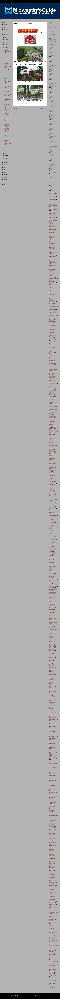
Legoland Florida (52, 546)
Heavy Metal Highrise (53, 452)
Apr (5, 153)
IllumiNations (51, 479)
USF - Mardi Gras (52, 915)
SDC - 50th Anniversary (51, 679)
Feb (5, 157)
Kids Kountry (51, 521)
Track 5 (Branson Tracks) (6, 117)
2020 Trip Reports (52, 88)
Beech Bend (51, 226)
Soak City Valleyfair (53, 842)
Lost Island (51, 549)
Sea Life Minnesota (53, 731)
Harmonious (51, 449)
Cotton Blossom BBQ (53, 322)
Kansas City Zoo (52, 503)
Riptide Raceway (52, 643)
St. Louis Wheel (52, 868)
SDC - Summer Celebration (52, 715)
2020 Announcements (53, 156)
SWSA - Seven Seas (53, 885)
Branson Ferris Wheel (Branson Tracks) (7, 121)
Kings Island (51, 524)
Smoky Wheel (51, 838)
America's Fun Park (53, 209)
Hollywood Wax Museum (52, 459)
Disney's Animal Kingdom (52, 351)
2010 (5, 172)
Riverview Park (52, 651)
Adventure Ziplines (52, 198)
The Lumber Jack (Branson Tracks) (6, 135)
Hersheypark (51, 455)
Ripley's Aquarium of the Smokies (53, 640)
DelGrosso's (51, 341)
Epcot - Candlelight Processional (52, 389)
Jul (5, 46)
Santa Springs (52, 672)
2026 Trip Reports (52, 189)
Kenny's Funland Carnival (7, 95)
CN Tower (51, 304)
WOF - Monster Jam (53, 956)
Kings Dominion (52, 522)
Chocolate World (52, 298)
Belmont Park (51, 227)
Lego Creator (51, 541)
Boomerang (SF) (52, 243)
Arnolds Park (51, 219)
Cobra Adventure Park (53, 315)
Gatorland (51, 424)
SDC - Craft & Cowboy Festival (52, 689)
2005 (5, 181)
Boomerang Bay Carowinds (52, 248)
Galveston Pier (52, 421)
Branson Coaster (52, 256)
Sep (5, 42)
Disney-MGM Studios (53, 347)
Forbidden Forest (52, 406)
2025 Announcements (53, 184)
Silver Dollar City (52, 34)
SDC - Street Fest (52, 712)
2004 (5, 182)
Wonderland (51, 973)
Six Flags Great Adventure (52, 798)
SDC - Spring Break (53, 704)
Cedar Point (51, 294)
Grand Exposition (52, 442)
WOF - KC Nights (52, 953)
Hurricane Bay (52, 463)
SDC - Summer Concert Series (52, 717)
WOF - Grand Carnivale (51, 943)
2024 (5, 26)
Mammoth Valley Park (53, 564)
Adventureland (20, 103)
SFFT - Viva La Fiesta (53, 750)
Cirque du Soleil (52, 301)
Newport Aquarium (52, 589)
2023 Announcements (53, 172)
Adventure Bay (52, 193)
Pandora (50, 612)
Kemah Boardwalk (52, 508)
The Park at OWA (52, 895)
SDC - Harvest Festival (52, 695)
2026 (5, 22)
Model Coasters (52, 573)
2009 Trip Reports (52, 60)
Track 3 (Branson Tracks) (6, 109)
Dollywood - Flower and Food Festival (52, 364)
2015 (5, 164)
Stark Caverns (52, 874)
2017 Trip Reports (52, 81)
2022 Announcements (53, 167)
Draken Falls (51, 380)
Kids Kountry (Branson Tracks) (6, 105)
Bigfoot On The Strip (53, 233)
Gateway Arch (51, 422)
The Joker (51, 890)
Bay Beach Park (52, 224)
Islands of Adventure (53, 486)
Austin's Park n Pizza (53, 220)
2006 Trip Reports (52, 52)
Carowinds (51, 281)
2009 (5, 174)
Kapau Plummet (52, 505)
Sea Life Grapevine (53, 726)
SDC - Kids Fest (52, 696)
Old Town (51, 606)
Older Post (43, 108)
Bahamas (51, 223)
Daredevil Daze (52, 332)
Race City (51, 634)
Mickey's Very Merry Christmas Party (53, 571)
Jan (5, 158)
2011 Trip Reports (52, 65)
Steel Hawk (51, 876)
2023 (5, 27)
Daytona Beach (52, 334)
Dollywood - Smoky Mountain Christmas (53, 367)
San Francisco (52, 668)
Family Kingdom (52, 397)
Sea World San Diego (53, 740)
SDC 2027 (51, 24)
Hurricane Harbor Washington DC (52, 473)
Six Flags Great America (52, 800)
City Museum (51, 303)
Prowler (50, 633)
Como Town (51, 319)
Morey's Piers (51, 574)
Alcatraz (50, 207)
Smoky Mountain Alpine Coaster (52, 831)
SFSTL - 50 (51, 755)
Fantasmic (51, 399)
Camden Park (51, 277)
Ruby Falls (51, 660)
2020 (5, 32)
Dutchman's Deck (52, 381)
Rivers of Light (52, 646)
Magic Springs (52, 559)
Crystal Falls (51, 329)
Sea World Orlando (52, 736)
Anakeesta (51, 211)
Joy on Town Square (53, 491)
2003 (5, 184)
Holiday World (51, 456)
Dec (5, 37)
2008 (5, 176)
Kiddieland (51, 519)
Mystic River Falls (52, 586)
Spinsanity (51, 858)
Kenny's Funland (52, 512)
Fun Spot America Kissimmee (52, 417)
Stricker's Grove (52, 879)
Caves (50, 290)
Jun (5, 47)
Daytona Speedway (53, 339)
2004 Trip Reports (52, 47)
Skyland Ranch (52, 826)
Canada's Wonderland (53, 278)
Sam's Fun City (52, 667)
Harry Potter (51, 451)
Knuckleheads (52, 528)
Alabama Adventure (53, 205)
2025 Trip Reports (52, 99)
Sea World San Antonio (52, 739)
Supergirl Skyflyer (52, 882)
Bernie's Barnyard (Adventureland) (7, 51)
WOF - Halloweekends (52, 948)
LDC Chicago (51, 536)
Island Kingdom (52, 484)
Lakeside (51, 533)
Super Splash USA (52, 880)
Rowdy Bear (51, 659)
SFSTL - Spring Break (53, 770)
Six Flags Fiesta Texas (53, 794)
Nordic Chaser (52, 600)
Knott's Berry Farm (52, 527)
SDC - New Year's (52, 700)
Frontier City (51, 412)
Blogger (50, 995)
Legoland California (53, 544)
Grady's (50, 440)
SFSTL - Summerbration (52, 773)
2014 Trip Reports (52, 73)
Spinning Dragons (52, 857)
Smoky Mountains (52, 836)
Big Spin (50, 232)
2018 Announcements (53, 146)
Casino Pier (51, 285)
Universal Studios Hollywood (52, 910)
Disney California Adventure (52, 345)
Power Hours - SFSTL (53, 629)
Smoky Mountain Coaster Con (52, 834)
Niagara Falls (51, 590)
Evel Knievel (51, 394)
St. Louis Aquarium (52, 864)
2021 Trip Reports (52, 91)
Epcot (50, 386)
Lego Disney (51, 542)
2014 (5, 165)
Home (30, 108)
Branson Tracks (52, 262)
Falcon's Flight (52, 396)
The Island (51, 889)
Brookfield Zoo (52, 265)
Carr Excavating (52, 282)
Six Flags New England (52, 808)
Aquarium (51, 213)
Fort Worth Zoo (52, 408)
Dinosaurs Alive (52, 343)
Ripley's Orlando (52, 641)
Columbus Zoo (52, 318)
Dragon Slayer (52, 378)
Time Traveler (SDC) (7, 147)
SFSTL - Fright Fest (53, 758)
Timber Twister (52, 898)
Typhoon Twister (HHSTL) (7, 102)
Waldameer (51, 921)
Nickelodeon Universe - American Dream (53, 593)
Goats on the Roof (52, 436)
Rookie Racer (51, 657)
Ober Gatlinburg (52, 603)
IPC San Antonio (52, 483)
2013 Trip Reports (52, 70)
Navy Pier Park (52, 587)
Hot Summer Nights (53, 460)
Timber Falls (51, 896)
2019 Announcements (53, 151)
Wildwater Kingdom (53, 932)
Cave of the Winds (52, 288)
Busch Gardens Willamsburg (52, 272)
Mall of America (52, 562)
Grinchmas (51, 444)
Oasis (50, 22)
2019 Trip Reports (52, 86)
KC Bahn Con (51, 506)
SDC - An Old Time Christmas (52, 682)
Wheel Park (51, 925)
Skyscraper (51, 827)
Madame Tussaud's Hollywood (53, 557)
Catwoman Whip (52, 287)
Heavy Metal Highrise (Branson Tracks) (6, 130)
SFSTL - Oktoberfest (53, 767)
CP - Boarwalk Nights (53, 326)
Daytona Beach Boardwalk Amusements (52, 336)
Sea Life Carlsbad (52, 724)
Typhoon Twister (52, 905)
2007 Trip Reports (52, 55)
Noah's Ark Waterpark (53, 597)
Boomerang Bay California (52, 245)
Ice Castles (51, 475)
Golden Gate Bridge (53, 438)
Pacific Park (51, 610)
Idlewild (50, 478)
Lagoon (50, 530)
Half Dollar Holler (52, 445)
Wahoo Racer (51, 919)
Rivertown (51, 647)
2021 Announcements (53, 162)
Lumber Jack (51, 552)
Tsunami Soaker (52, 904)
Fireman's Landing (52, 402)
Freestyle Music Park (53, 409)
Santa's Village (52, 674)
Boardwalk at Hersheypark (51, 237)
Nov (5, 39)
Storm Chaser (51, 877)
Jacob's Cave (51, 488)
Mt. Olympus (51, 580)
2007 (5, 177)
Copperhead (51, 321)
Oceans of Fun (52, 33)
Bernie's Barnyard (26, 103)
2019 (5, 34)
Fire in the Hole (52, 400)
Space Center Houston (51, 855)
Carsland (51, 284)
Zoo (50, 990)
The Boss (51, 887)
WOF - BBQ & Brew (53, 940)
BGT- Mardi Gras (52, 230)
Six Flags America (52, 785)
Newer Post (17, 108)
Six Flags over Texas (53, 812)
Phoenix (50, 616)
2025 (5, 24)
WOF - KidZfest (52, 954)
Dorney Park (51, 372)
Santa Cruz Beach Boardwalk (52, 671)
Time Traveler (51, 901)
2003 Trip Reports (52, 46)
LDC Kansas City (52, 539)
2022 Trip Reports (52, 93)
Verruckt (50, 918)
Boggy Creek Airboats (53, 239)
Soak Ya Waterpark (52, 845)
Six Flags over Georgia (52, 811)
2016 (5, 162)
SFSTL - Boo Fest (52, 756)
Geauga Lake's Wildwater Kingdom (53, 428)
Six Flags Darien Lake (53, 787)
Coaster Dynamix (52, 309)
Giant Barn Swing (52, 431)
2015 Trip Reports (52, 75)
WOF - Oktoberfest (52, 961)
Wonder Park (51, 972)
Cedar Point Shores (53, 296)
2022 (5, 29)
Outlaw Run (51, 609)
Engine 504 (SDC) (6, 64)
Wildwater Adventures (53, 929)
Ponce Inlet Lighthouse (51, 626)
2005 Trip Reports (52, 50)
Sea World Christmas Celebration (53, 735)
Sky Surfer (51, 824)
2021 (5, 31)
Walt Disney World (52, 922)
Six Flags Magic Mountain (52, 806)
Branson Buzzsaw (52, 255)
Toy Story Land (52, 902)
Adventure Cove (52, 196)
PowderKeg (51, 627)
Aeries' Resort (51, 203)
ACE (50, 101)
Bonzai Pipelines (52, 241)
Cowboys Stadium (52, 325)
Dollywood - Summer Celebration (53, 370)
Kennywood (51, 513)
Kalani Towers (51, 502)
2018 (5, 36)
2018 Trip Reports (52, 83)
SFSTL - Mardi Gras (53, 763)
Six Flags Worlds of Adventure (53, 821)
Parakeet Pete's (52, 613)
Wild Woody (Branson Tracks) (6, 125)
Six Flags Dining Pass (53, 789)
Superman (51, 883)
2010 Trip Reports (52, 63)
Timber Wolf (51, 899)
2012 (5, 169)
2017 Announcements (53, 141)
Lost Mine (51, 551)
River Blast (51, 644)
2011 (5, 170)
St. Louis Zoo (51, 870)
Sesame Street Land (53, 744)
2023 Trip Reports (52, 96)
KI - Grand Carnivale (53, 516)
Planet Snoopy (52, 621)
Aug (5, 44)
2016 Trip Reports (52, 78)
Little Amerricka (52, 548)
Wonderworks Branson (51, 978)
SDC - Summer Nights (53, 719)
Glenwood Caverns (52, 434)
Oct (5, 40)
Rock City (51, 653)
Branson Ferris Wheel (53, 258)
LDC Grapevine (52, 537)
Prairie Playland (52, 631)
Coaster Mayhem (52, 314)
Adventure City (52, 194)
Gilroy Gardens (52, 432)
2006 (5, 179)
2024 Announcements (53, 177)
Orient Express (52, 607)
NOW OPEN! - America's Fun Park (7, 81)
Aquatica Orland (52, 217)
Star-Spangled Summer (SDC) (7, 70)
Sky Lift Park (51, 823)
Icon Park (51, 476)
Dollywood (51, 361)
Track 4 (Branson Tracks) (6, 113)
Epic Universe (51, 393)
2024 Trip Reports (52, 180)
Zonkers (50, 989)
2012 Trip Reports (52, 68)
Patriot (50, 615)
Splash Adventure (52, 860)
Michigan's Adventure (53, 568)
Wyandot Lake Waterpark (52, 984)
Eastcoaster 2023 (52, 383)
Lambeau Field (52, 534)
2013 (5, 167)
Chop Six (51, 300)
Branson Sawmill (52, 260)
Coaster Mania (52, 312)
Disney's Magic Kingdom (52, 358)
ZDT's (50, 987)
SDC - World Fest (52, 721)
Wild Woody (51, 928)
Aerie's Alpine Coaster (53, 201)
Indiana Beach (52, 481)
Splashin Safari (52, 863)
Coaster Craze (52, 307)
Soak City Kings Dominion (52, 841)
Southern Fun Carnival (51, 850)
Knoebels (51, 525)
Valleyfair (51, 916)
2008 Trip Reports (52, 57)
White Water (51, 39)
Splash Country (52, 861)
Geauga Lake (51, 426)
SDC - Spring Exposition (51, 708)
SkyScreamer (51, 829)
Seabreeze (51, 743)
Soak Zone (51, 847)
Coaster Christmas (52, 306)
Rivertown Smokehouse (51, 650)
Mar (5, 155)
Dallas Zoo (51, 331)
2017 (5, 160)
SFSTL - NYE (51, 766)
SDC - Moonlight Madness (52, 699)
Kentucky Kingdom (52, 515)
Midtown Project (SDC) (7, 67)
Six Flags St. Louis (52, 37)
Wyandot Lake (52, 981)
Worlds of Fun (51, 41)
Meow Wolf (51, 566)
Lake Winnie (51, 531)
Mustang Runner (52, 584)
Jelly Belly (51, 490)
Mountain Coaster (52, 579)
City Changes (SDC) (7, 92)
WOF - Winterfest (52, 968)
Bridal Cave (51, 263)
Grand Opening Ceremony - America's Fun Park (7, 86)
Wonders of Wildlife (53, 975)
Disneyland (51, 360)
